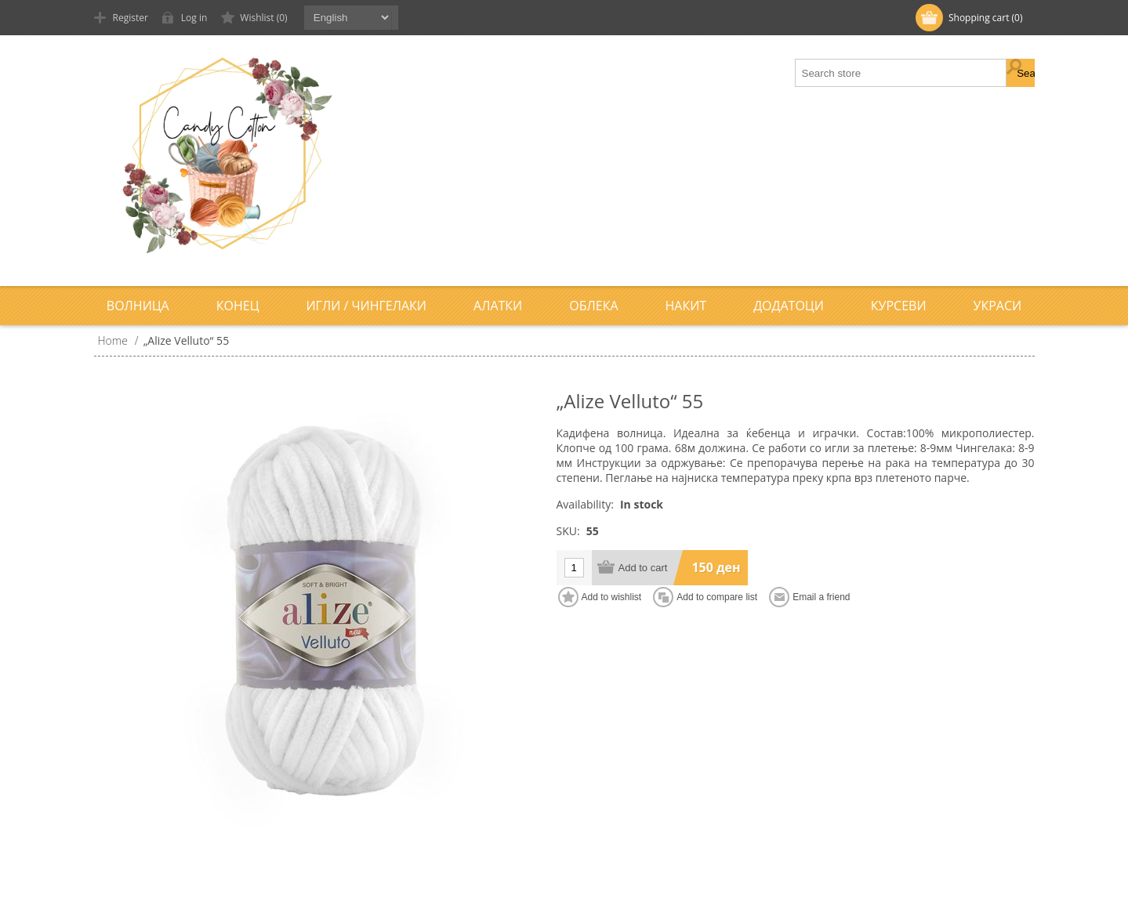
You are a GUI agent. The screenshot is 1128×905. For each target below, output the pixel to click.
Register (130, 17)
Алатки (497, 305)
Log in (194, 17)
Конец (237, 305)
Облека (593, 305)
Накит (686, 305)
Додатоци (788, 305)
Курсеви (899, 305)
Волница (138, 305)
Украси (998, 305)
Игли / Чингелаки (366, 305)
